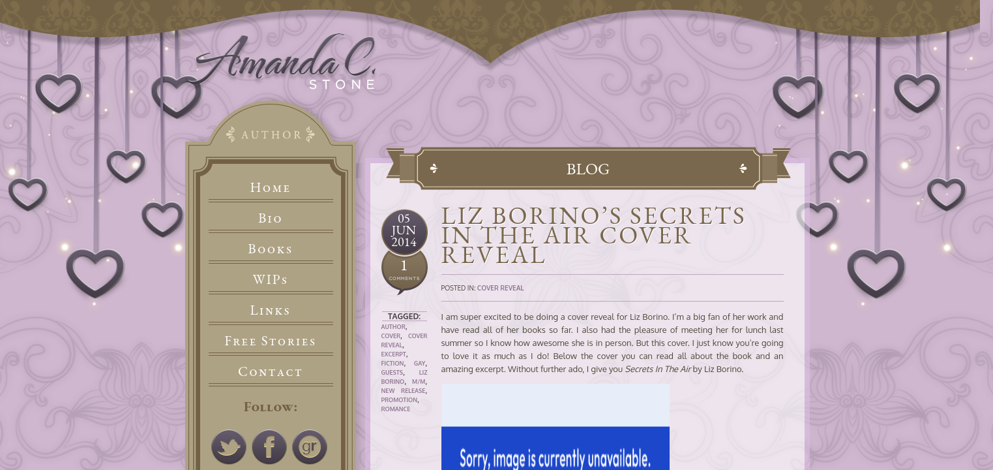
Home (270, 187)
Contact (270, 371)
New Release (403, 390)
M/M (418, 381)
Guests (392, 372)
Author (393, 326)
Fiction (392, 363)
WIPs (270, 279)
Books (270, 248)
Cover (391, 335)
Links (270, 310)
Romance (396, 409)
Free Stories (270, 340)
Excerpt (393, 354)
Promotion (399, 399)
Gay (420, 363)
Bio (270, 218)
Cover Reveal (500, 288)
